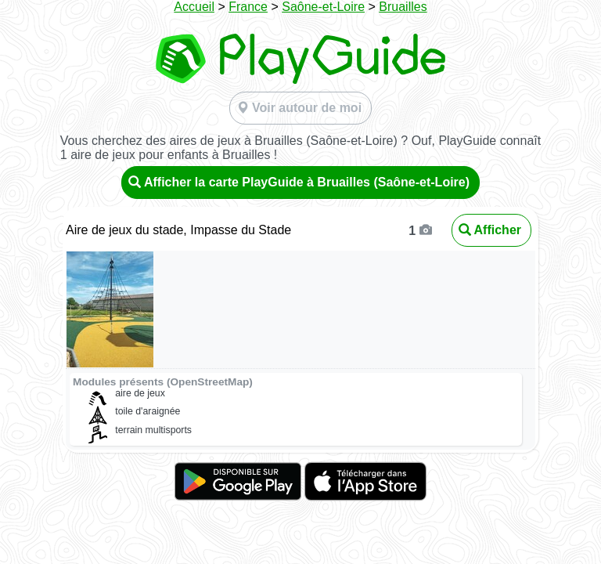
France (248, 6)
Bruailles (402, 6)
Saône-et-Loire (323, 6)
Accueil (194, 6)
